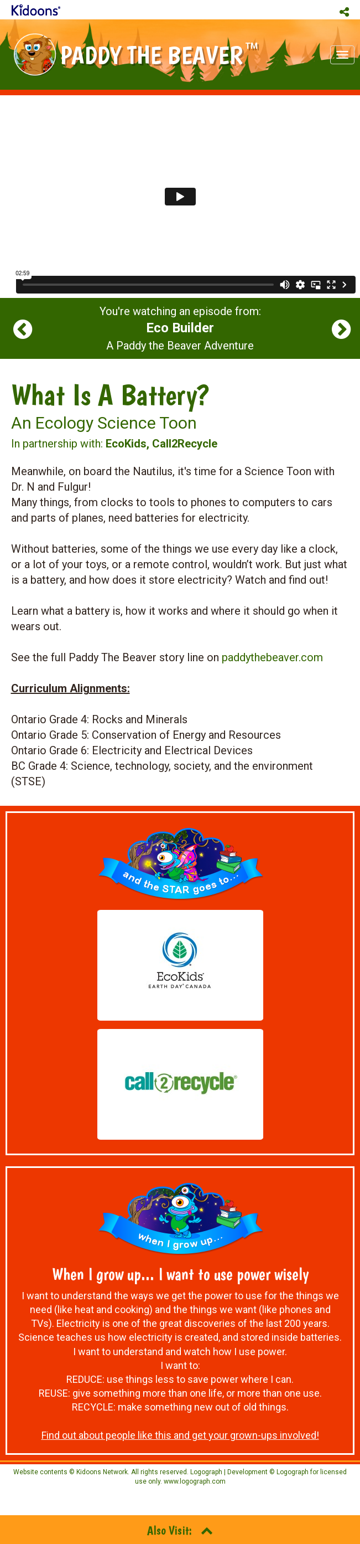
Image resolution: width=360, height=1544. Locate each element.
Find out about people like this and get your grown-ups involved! (180, 1435)
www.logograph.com (194, 1481)
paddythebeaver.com (272, 657)
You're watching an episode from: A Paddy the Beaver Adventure (180, 328)
